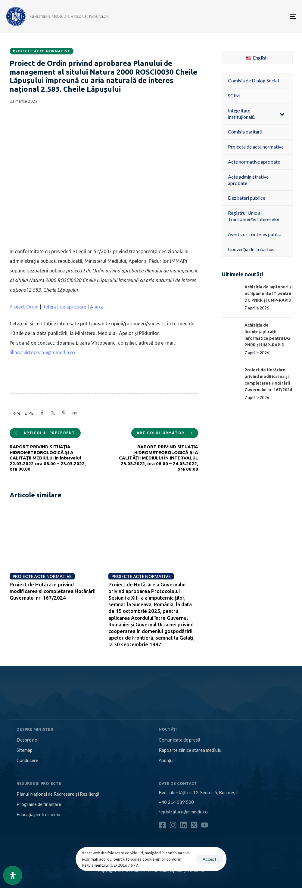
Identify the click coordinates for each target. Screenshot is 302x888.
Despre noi (28, 739)
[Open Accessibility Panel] (12, 875)
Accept (209, 859)
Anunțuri (167, 760)
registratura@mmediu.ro (183, 811)
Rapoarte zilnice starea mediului (191, 750)
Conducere (27, 760)
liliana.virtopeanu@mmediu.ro (42, 352)
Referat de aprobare (64, 306)
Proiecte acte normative (41, 51)
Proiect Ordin (24, 306)
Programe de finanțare (39, 804)
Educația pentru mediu (38, 814)
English (257, 57)
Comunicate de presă (179, 739)
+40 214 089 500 (176, 802)
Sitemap (25, 750)
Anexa (97, 306)
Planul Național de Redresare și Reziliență (58, 794)
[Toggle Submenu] (282, 113)
